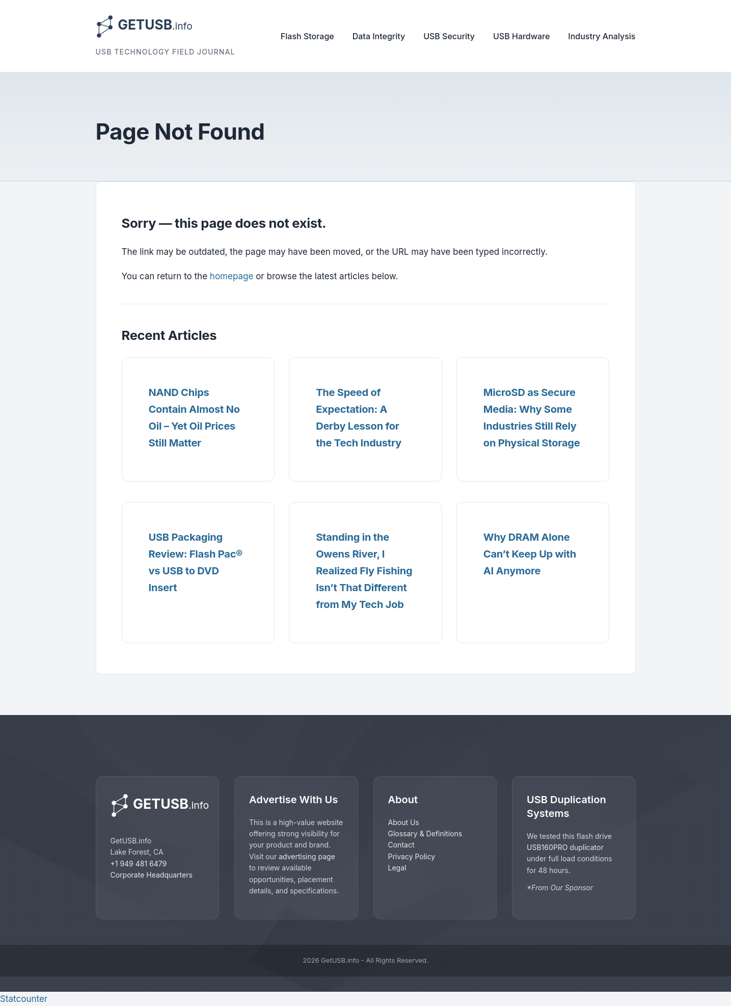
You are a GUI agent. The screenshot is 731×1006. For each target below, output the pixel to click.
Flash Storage (307, 36)
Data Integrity (379, 36)
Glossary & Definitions (425, 833)
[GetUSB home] (158, 805)
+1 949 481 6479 (139, 863)
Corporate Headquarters (152, 874)
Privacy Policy (412, 856)
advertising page (307, 856)
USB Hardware (521, 36)
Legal (397, 867)
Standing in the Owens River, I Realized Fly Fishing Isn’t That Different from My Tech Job (364, 571)
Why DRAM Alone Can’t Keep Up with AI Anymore (529, 554)
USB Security (449, 36)
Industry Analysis (601, 36)
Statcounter (23, 999)
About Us (403, 822)
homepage (232, 276)
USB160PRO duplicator (565, 847)
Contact (401, 844)
